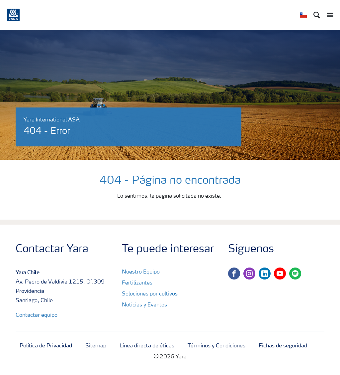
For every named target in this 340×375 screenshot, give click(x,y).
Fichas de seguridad (283, 346)
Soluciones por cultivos (150, 294)
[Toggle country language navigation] (303, 15)
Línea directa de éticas (147, 346)
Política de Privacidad (46, 346)
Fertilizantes (137, 283)
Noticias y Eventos (144, 305)
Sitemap (95, 346)
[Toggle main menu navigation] (328, 15)
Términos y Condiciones (216, 346)
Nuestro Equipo (141, 272)
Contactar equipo (36, 315)
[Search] (316, 15)
